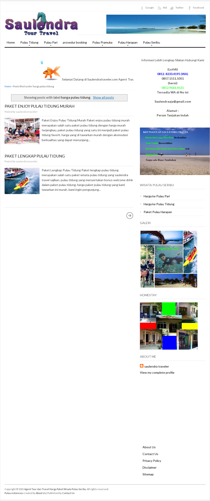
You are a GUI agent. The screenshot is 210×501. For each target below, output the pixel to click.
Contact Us (150, 454)
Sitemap (148, 474)
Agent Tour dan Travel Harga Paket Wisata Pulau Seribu (55, 489)
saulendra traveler (156, 366)
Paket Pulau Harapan (158, 212)
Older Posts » (129, 215)
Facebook (198, 7)
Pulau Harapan (127, 43)
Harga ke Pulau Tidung (159, 204)
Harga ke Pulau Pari (157, 196)
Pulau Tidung (28, 43)
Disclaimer (150, 467)
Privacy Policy (152, 460)
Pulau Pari (49, 43)
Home (11, 42)
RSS (165, 7)
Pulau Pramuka (101, 43)
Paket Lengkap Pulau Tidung (35, 156)
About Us (149, 447)
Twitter (179, 7)
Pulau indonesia (14, 493)
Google (149, 7)
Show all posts (103, 97)
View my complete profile (157, 372)
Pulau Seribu (150, 43)
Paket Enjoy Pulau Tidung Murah (39, 106)
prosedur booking (75, 42)
